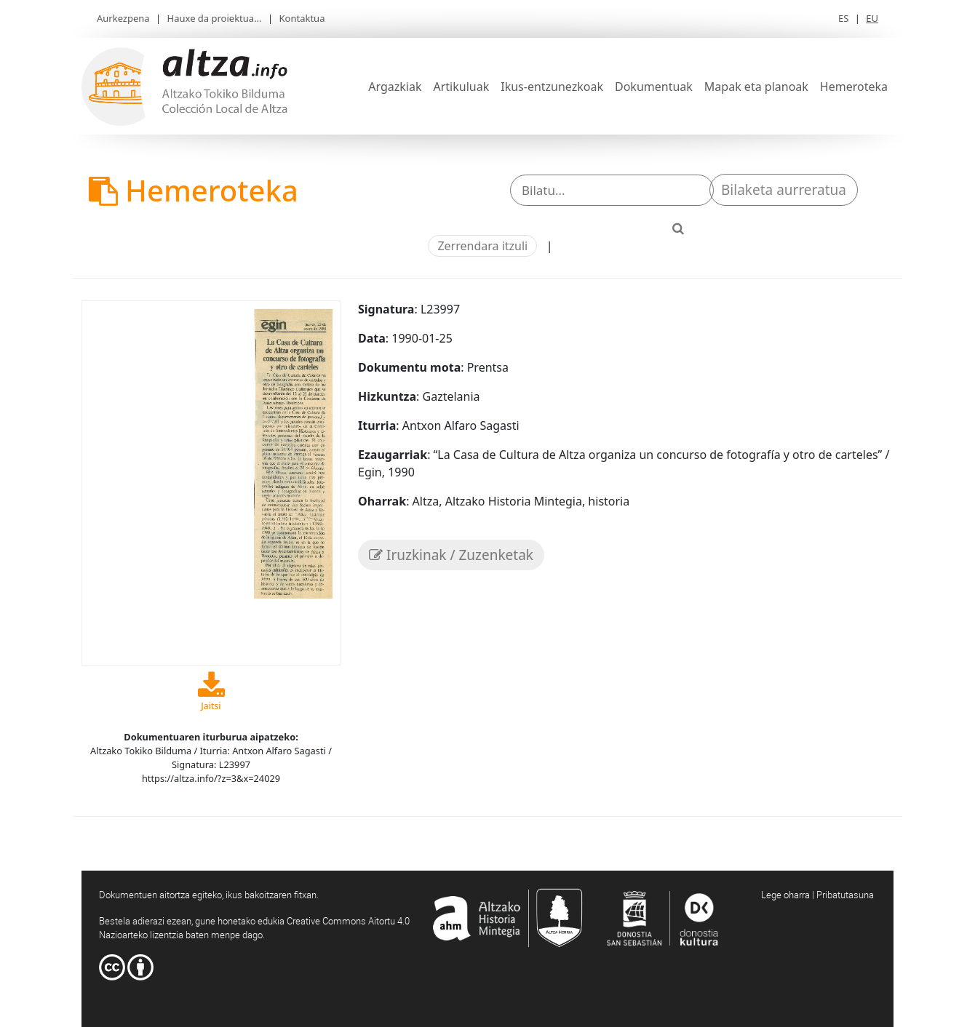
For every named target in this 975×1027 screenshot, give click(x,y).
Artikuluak (461, 87)
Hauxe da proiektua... (214, 18)
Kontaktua (302, 18)
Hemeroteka (854, 87)
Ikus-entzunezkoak (552, 87)
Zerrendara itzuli (482, 246)
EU (872, 18)
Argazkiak (394, 87)
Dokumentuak (654, 87)
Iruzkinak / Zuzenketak (451, 555)
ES (843, 18)
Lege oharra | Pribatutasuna (817, 894)
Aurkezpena (123, 18)
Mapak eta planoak (756, 87)
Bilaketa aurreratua (783, 189)
